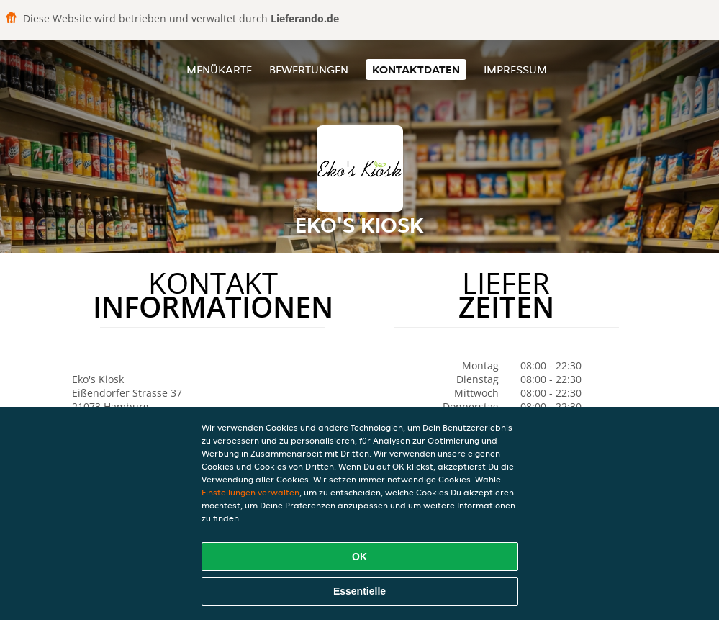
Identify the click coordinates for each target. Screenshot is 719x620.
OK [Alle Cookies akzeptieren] (359, 556)
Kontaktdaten (416, 69)
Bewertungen (308, 69)
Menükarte (219, 69)
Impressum (515, 69)
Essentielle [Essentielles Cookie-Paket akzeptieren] (359, 591)
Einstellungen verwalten (250, 492)
